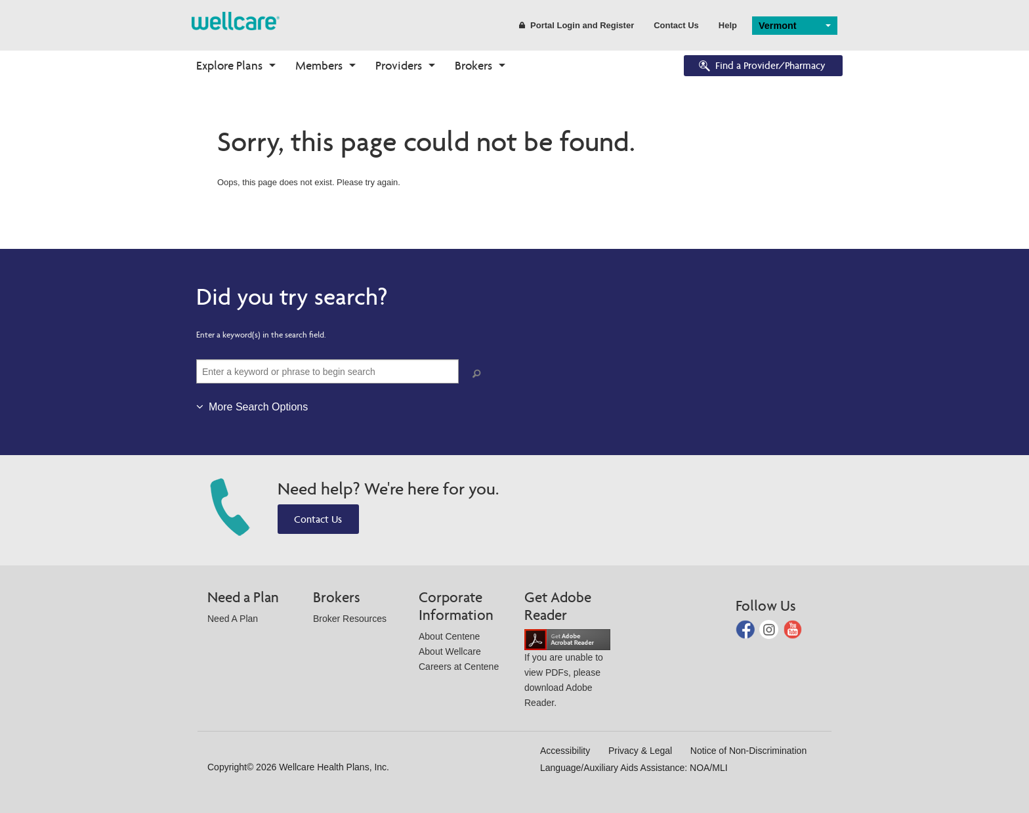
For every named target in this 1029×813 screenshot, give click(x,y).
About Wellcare (450, 651)
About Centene (449, 636)
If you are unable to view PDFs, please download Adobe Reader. (567, 671)
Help (728, 25)
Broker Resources (350, 618)
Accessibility (565, 750)
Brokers (473, 65)
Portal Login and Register (576, 25)
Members (319, 65)
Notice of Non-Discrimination (748, 750)
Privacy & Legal (640, 750)
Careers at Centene (459, 666)
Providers (398, 65)
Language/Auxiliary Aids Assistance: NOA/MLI (634, 767)
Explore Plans (229, 65)
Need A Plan (232, 618)
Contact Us (676, 25)
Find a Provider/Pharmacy (761, 67)
